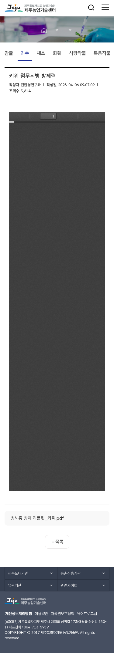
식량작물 (77, 53)
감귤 (9, 53)
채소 (41, 53)
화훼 (57, 53)
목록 (57, 541)
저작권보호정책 (62, 613)
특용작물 (102, 53)
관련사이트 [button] (68, 585)
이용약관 (41, 613)
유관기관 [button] (14, 585)
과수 (25, 53)
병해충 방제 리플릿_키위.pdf (37, 518)
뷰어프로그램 (87, 613)
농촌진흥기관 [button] (70, 573)
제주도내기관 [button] (18, 573)
